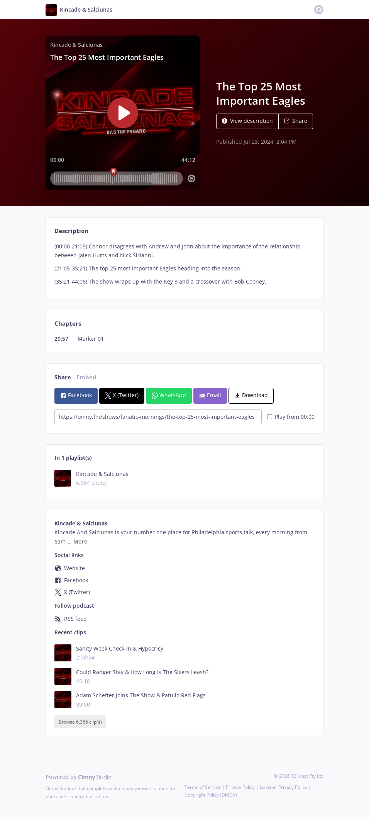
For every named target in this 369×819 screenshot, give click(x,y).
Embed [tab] (86, 377)
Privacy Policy (240, 787)
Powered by (79, 776)
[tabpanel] (184, 264)
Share (295, 120)
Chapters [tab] (67, 323)
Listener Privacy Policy (283, 787)
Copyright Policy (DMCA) (210, 795)
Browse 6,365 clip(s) (80, 722)
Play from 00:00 (291, 416)
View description (247, 120)
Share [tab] (62, 377)
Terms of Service (202, 787)
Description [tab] (71, 231)
